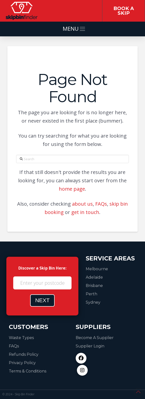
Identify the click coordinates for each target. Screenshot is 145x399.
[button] (72, 29)
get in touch (85, 212)
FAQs (101, 203)
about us (82, 203)
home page (72, 188)
